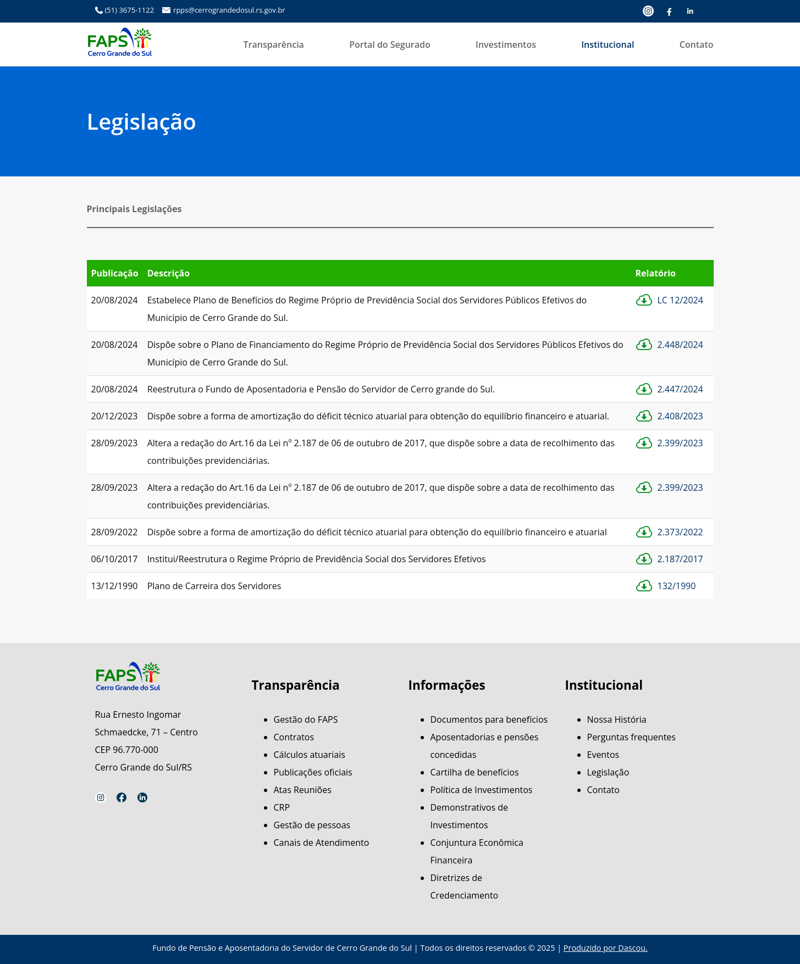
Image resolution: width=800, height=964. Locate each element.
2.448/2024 (680, 345)
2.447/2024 (680, 389)
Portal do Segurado (390, 44)
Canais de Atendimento (321, 842)
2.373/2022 (680, 532)
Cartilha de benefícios (475, 772)
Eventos (603, 755)
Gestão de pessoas (312, 825)
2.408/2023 (680, 416)
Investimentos (506, 44)
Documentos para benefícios (489, 719)
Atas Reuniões (303, 790)
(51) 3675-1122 (130, 10)
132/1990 (677, 586)
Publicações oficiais (313, 772)
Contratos (294, 737)
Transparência (274, 44)
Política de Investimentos (482, 790)
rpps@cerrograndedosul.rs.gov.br (229, 10)
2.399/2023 (680, 443)
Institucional (607, 44)
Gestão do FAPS (306, 719)
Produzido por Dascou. (606, 948)
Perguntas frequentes (631, 737)
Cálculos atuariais (309, 755)
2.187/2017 (680, 559)
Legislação (608, 772)
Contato (697, 44)
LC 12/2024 (680, 300)
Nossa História (617, 719)
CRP (282, 807)
